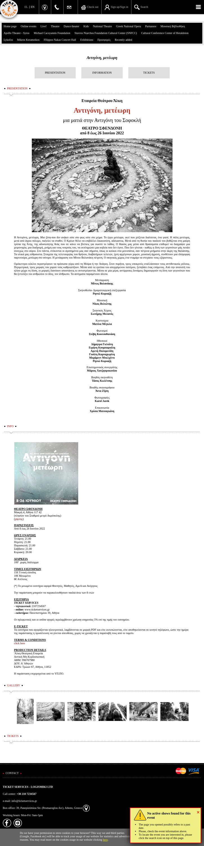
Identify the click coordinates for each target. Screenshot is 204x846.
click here (19, 643)
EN (32, 6)
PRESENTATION (55, 72)
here (105, 839)
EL (26, 6)
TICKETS (149, 72)
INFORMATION (102, 72)
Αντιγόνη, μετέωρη (102, 58)
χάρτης (19, 519)
